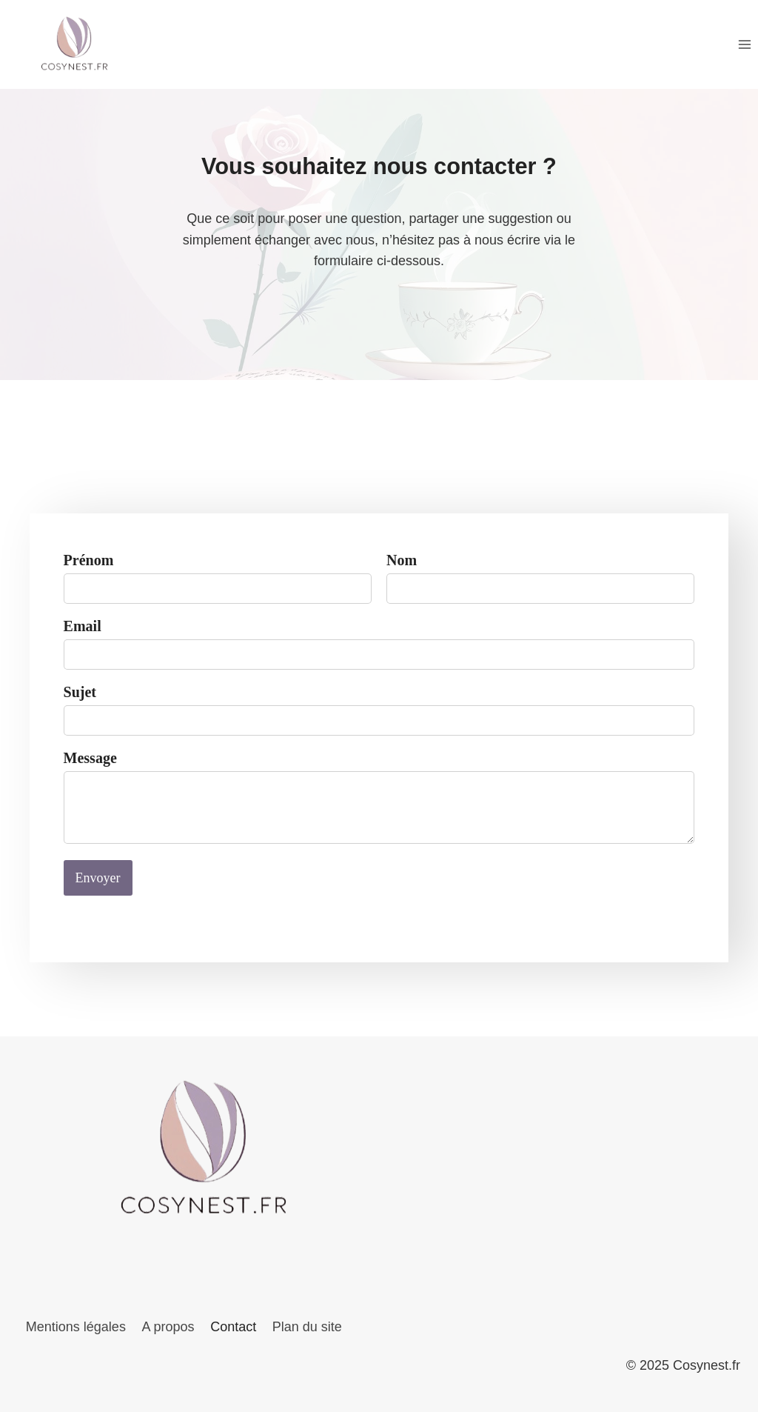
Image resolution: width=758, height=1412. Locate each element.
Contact (233, 1326)
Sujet (83, 698)
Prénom (92, 567)
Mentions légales (76, 1326)
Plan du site (307, 1326)
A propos (167, 1326)
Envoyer (101, 884)
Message (93, 764)
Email (85, 633)
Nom (401, 567)
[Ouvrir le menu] (744, 44)
